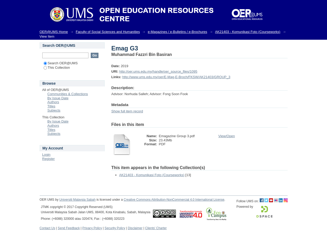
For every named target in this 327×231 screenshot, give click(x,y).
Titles (51, 106)
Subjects (54, 110)
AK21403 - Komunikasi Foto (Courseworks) (247, 32)
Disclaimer (135, 228)
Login (46, 155)
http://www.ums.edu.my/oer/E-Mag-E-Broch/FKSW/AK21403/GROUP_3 (176, 77)
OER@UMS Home (54, 32)
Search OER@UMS (61, 63)
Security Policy (115, 228)
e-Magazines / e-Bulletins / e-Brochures (177, 32)
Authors (53, 102)
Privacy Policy (92, 228)
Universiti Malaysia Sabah (77, 199)
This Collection (57, 68)
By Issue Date (58, 98)
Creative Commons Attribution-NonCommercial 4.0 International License (174, 199)
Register (48, 159)
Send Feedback (69, 228)
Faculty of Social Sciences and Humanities (108, 32)
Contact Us (47, 228)
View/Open (226, 136)
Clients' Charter (156, 228)
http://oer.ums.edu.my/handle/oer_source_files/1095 (158, 71)
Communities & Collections (67, 94)
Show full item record (127, 111)
